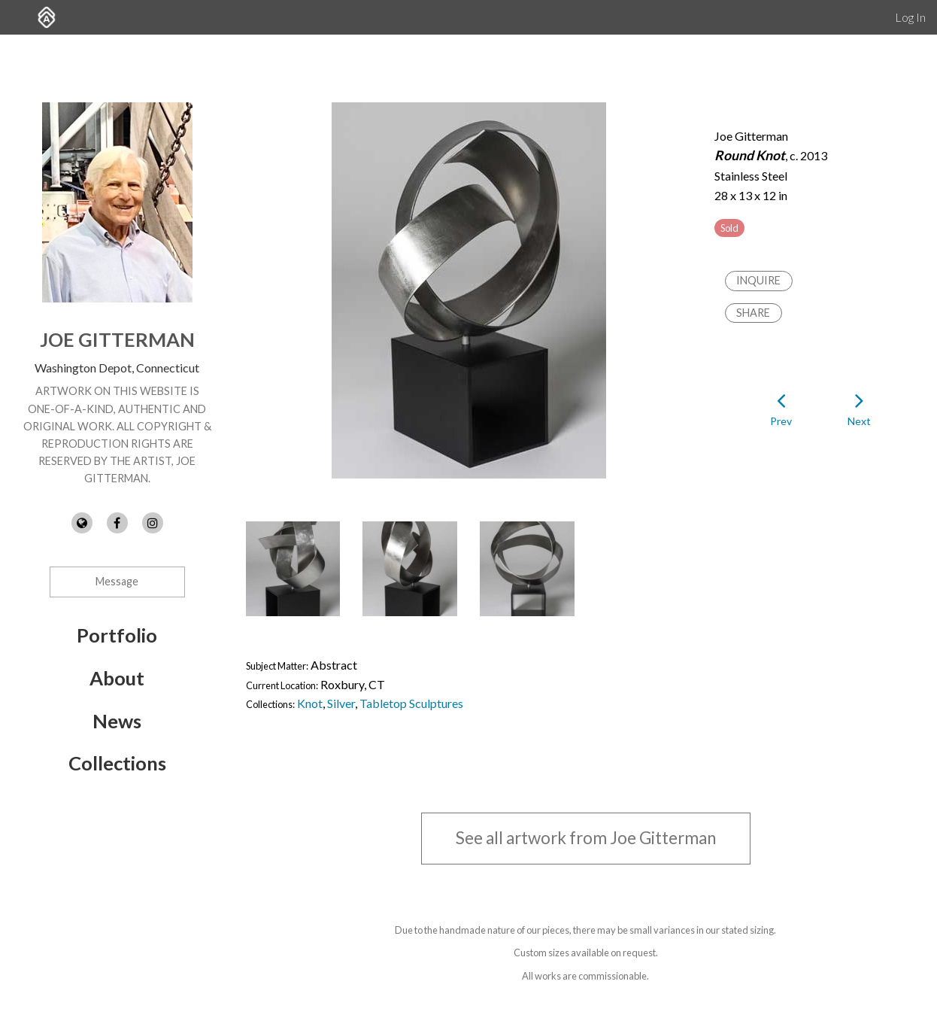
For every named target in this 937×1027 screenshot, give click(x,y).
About (116, 678)
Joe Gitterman (117, 339)
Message (117, 581)
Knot (310, 703)
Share (753, 312)
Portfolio (117, 635)
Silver (341, 703)
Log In (910, 17)
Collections (117, 763)
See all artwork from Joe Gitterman (586, 838)
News (116, 720)
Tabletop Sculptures (411, 703)
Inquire (758, 280)
